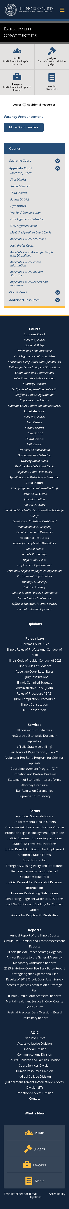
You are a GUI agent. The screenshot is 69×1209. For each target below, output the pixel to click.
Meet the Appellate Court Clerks (31, 232)
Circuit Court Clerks (34, 494)
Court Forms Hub (35, 860)
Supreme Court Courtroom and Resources (34, 406)
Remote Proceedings (34, 554)
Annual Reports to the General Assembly (35, 957)
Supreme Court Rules (34, 644)
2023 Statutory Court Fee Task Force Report (34, 968)
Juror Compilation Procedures (34, 699)
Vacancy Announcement (23, 116)
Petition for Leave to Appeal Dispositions (34, 367)
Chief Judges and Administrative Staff (34, 488)
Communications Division (34, 1054)
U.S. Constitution (34, 710)
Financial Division (34, 1049)
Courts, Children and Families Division (35, 1060)
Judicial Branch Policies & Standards (35, 593)
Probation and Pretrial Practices (34, 774)
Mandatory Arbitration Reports (34, 963)
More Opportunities (23, 127)
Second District (20, 186)
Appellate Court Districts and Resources (29, 283)
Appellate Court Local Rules (28, 239)
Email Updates (36, 1195)
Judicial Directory (34, 505)
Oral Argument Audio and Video (34, 356)
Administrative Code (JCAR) (34, 688)
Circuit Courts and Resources (34, 532)
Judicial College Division (34, 1076)
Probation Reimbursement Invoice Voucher (34, 827)
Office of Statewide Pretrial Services (34, 604)
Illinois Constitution (34, 704)
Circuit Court (18, 292)
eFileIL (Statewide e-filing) (34, 747)
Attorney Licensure (34, 384)
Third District (18, 192)
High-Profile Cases (22, 245)
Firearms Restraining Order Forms (34, 893)
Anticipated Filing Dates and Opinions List (34, 362)
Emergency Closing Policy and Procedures (34, 866)
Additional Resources (24, 300)
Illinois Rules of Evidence (34, 666)
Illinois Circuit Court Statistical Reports (34, 996)
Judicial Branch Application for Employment (34, 849)
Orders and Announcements (34, 351)
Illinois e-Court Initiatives (34, 730)
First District (18, 179)
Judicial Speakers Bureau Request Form (35, 838)
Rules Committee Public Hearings (34, 378)
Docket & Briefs (34, 345)
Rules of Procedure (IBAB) (34, 693)
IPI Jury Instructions (34, 677)
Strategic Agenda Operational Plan (34, 974)
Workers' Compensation (25, 212)
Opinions (34, 624)
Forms (34, 811)
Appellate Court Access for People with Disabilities (31, 254)
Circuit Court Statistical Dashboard (34, 521)
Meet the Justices (21, 173)
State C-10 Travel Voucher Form (34, 844)
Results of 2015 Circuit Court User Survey (34, 979)
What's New (35, 1113)
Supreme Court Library (34, 400)
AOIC (35, 1032)
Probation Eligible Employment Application (34, 571)
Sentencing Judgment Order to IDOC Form (34, 899)
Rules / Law (34, 638)
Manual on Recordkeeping (34, 527)
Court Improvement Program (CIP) (34, 769)
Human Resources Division (34, 1071)
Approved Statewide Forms (34, 816)
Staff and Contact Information (34, 395)
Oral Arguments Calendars (27, 219)
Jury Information (34, 499)
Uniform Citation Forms (34, 855)
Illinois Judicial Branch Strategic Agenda (34, 952)
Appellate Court (20, 168)
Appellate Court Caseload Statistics (26, 273)
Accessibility (57, 1194)
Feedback (23, 1194)
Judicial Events (35, 549)
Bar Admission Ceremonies (34, 791)
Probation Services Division (34, 1093)
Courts (34, 329)
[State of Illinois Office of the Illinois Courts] (29, 10)
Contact (34, 1098)
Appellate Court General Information (25, 263)
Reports (34, 930)
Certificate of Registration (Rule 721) (35, 389)
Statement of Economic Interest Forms (34, 780)
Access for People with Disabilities (34, 543)
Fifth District (18, 206)
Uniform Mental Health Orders (34, 822)
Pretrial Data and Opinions (34, 609)
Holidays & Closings (34, 582)
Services (34, 724)
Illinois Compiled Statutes (34, 682)
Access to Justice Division (34, 1043)
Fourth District (19, 199)
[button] (62, 9)
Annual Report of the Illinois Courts (34, 935)
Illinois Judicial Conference (34, 598)
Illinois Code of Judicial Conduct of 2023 (34, 660)
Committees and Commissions (34, 373)
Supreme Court (20, 161)
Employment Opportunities (34, 565)
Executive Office (34, 1038)
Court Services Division (34, 1065)
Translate (10, 1194)
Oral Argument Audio (24, 225)
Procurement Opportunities (34, 576)
